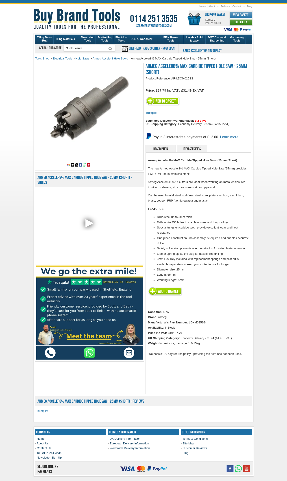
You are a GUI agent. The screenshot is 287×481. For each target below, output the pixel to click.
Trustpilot (151, 112)
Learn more (229, 137)
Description (160, 149)
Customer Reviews (195, 448)
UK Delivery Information (125, 438)
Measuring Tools (87, 39)
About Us (214, 6)
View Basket (240, 15)
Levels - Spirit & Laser (195, 39)
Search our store (50, 48)
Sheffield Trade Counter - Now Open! (151, 48)
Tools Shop (42, 58)
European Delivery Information (129, 443)
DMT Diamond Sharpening (217, 39)
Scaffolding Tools (105, 39)
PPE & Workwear (141, 39)
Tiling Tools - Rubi (44, 39)
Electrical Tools (121, 39)
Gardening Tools (237, 39)
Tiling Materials (65, 39)
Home (202, 6)
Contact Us (239, 6)
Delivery (225, 6)
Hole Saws (82, 58)
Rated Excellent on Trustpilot (202, 50)
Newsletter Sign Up (49, 457)
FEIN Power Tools (170, 39)
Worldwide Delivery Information (130, 448)
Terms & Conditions (195, 438)
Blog (249, 6)
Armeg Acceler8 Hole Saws (110, 58)
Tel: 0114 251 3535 (49, 453)
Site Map (188, 443)
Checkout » (241, 22)
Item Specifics (192, 149)
